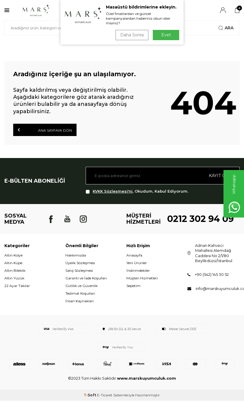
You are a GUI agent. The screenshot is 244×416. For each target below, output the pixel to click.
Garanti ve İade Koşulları (86, 278)
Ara (225, 27)
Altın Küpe (13, 263)
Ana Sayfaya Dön (45, 130)
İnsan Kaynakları (79, 301)
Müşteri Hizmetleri (142, 278)
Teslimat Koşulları (80, 293)
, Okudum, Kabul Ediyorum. (137, 191)
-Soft (90, 395)
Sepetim (133, 285)
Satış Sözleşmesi (79, 270)
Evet (166, 35)
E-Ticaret (104, 395)
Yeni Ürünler (136, 263)
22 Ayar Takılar (17, 285)
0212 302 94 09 (200, 218)
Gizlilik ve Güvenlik (81, 285)
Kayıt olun (222, 175)
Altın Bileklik (15, 270)
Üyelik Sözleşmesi (80, 263)
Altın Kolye (13, 255)
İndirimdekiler (138, 270)
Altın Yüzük (14, 278)
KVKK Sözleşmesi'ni (113, 191)
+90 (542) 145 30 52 (212, 274)
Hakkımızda (75, 255)
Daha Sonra (132, 35)
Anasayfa (134, 255)
